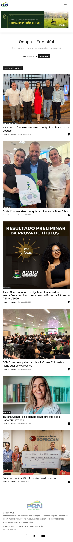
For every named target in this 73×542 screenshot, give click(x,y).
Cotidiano (6, 207)
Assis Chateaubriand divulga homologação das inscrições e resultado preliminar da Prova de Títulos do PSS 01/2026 (36, 295)
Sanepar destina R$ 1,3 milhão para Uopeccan (30, 478)
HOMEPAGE (44, 56)
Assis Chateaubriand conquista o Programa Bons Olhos (36, 211)
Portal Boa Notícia (9, 134)
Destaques (7, 412)
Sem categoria (8, 123)
